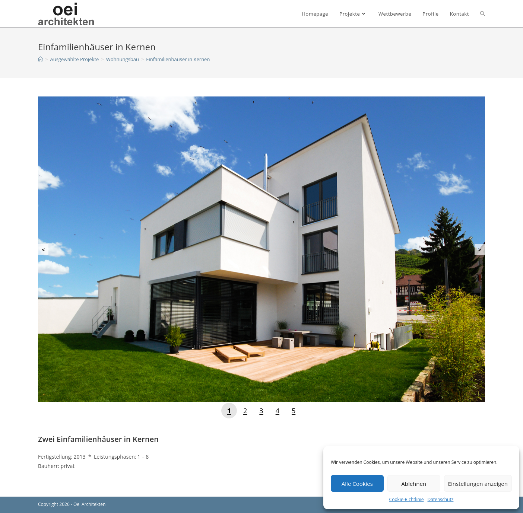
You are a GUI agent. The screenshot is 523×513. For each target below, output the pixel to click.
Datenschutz (441, 499)
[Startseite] (40, 59)
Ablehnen (413, 483)
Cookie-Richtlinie (406, 499)
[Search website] (483, 14)
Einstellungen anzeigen (478, 483)
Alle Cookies (357, 483)
